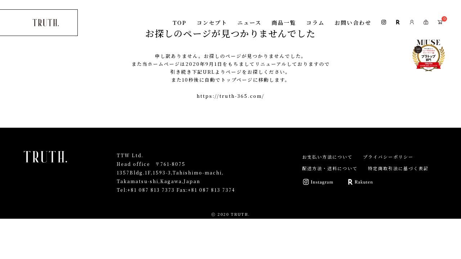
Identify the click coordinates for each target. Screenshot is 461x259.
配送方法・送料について (330, 168)
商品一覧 (284, 22)
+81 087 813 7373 (151, 190)
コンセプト (212, 22)
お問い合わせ (353, 22)
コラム (315, 22)
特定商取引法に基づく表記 (398, 168)
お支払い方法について (327, 157)
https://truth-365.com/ (230, 95)
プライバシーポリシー (388, 157)
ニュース (249, 22)
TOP (180, 22)
